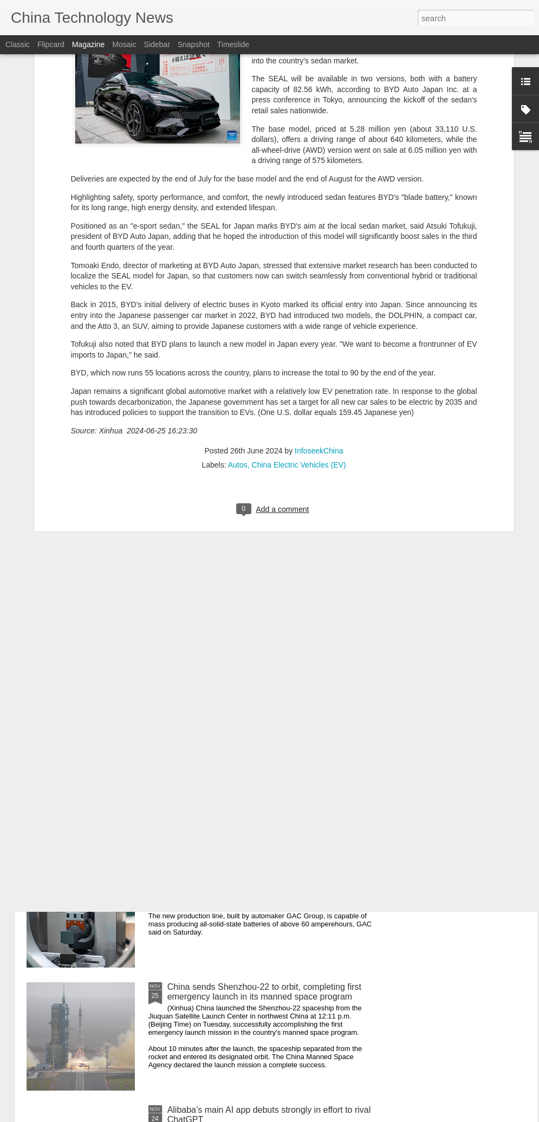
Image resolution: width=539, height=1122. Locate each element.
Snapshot (194, 44)
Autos (238, 358)
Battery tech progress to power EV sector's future (261, 863)
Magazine (88, 44)
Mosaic (124, 44)
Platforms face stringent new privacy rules (247, 740)
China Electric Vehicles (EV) (298, 358)
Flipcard (50, 44)
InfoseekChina (319, 344)
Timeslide (233, 44)
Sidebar (157, 44)
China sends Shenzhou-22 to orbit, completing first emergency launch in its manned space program (264, 991)
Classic (17, 44)
